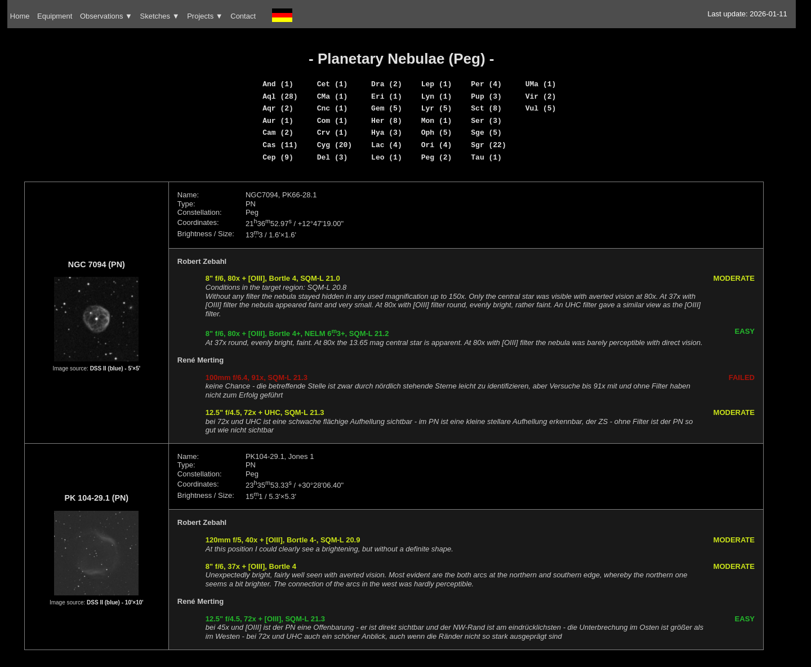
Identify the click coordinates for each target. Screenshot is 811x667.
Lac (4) (386, 145)
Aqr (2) (277, 108)
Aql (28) (279, 96)
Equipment (54, 16)
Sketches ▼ (160, 16)
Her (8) (386, 121)
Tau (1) (486, 157)
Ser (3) (486, 121)
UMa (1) (540, 84)
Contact (243, 16)
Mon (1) (436, 121)
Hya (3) (386, 132)
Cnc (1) (332, 108)
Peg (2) (436, 157)
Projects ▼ (204, 16)
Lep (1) (436, 84)
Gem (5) (386, 108)
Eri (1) (386, 96)
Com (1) (332, 121)
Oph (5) (436, 132)
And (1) (277, 84)
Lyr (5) (436, 108)
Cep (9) (277, 157)
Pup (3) (486, 96)
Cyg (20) (334, 145)
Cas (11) (279, 145)
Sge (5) (486, 132)
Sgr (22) (488, 145)
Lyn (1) (436, 96)
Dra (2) (386, 84)
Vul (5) (540, 108)
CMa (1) (332, 96)
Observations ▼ (106, 16)
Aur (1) (277, 121)
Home (20, 16)
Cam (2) (277, 132)
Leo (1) (386, 157)
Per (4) (486, 84)
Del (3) (332, 157)
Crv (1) (332, 132)
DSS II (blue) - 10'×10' (115, 602)
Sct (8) (486, 108)
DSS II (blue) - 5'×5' (115, 368)
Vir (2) (540, 96)
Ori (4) (436, 145)
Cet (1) (332, 84)
